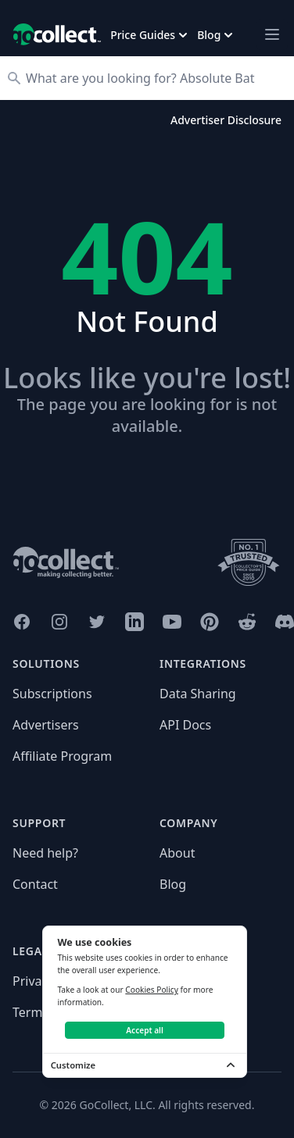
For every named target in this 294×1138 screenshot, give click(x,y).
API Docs (185, 724)
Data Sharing (198, 693)
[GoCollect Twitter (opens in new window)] (97, 621)
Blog (173, 884)
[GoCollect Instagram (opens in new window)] (59, 621)
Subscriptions (52, 693)
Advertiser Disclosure (225, 119)
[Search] (155, 78)
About (177, 853)
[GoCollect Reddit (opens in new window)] (247, 621)
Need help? (45, 853)
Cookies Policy (151, 989)
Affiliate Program (62, 756)
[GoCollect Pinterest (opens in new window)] (209, 621)
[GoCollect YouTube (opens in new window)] (172, 621)
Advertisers (46, 724)
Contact (35, 884)
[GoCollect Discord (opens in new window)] (284, 621)
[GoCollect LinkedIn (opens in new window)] (134, 621)
